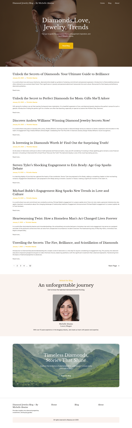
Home (54, 405)
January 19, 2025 (18, 172)
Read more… (16, 90)
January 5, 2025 (18, 222)
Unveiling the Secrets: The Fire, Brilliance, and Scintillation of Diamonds (65, 242)
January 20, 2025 (18, 78)
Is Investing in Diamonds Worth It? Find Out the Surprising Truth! (61, 143)
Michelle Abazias (32, 78)
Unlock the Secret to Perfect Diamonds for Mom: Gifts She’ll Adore (61, 98)
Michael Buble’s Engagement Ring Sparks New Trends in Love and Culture (61, 192)
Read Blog (66, 46)
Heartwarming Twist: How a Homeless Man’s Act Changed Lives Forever (65, 218)
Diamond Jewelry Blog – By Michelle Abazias (33, 3)
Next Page (114, 265)
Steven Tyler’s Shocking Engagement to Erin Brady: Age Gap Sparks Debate (62, 166)
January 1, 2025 (18, 246)
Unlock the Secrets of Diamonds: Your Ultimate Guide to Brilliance (61, 74)
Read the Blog (66, 376)
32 (30, 266)
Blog (77, 405)
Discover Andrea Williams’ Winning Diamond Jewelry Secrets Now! (61, 120)
